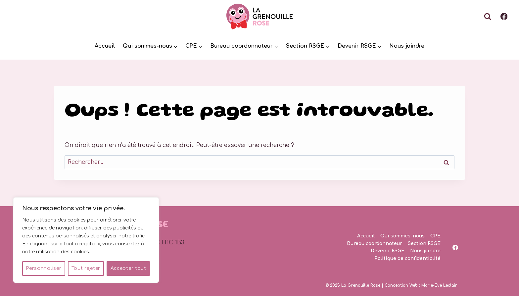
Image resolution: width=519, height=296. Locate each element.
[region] (86, 240)
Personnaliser (43, 268)
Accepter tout (128, 268)
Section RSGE (424, 243)
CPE (435, 235)
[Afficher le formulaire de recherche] (487, 16)
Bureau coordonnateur (374, 243)
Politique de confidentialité (407, 258)
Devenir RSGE (387, 250)
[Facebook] (504, 17)
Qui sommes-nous (402, 235)
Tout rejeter (85, 268)
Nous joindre (406, 46)
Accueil (105, 46)
